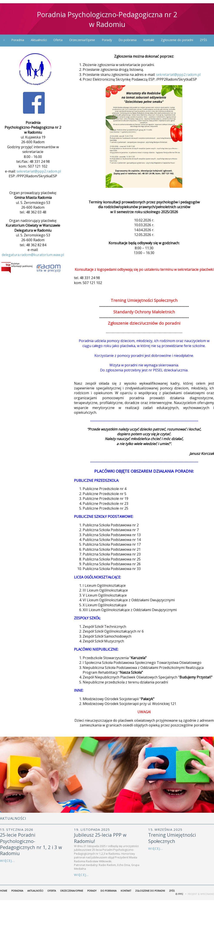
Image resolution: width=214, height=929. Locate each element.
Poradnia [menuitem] (17, 40)
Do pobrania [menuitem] (128, 40)
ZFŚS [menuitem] (203, 40)
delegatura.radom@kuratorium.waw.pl (33, 254)
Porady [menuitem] (107, 40)
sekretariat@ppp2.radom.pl (38, 171)
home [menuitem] (4, 40)
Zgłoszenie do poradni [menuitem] (177, 40)
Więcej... (7, 860)
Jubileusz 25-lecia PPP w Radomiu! (100, 838)
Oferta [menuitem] (58, 40)
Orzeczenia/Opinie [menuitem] (82, 40)
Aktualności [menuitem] (39, 40)
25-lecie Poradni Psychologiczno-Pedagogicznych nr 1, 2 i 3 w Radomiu (31, 844)
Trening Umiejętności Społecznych (172, 838)
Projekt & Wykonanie (201, 894)
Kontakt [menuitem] (148, 40)
